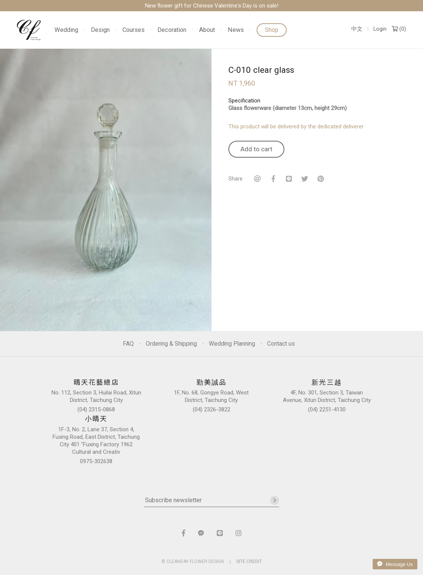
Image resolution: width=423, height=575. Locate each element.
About (207, 30)
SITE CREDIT (249, 561)
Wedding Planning (232, 343)
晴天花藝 (29, 30)
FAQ (128, 343)
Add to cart (256, 149)
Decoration (171, 30)
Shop (271, 29)
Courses (133, 30)
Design (100, 30)
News (236, 30)
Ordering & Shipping (171, 343)
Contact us (281, 343)
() (399, 29)
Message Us (395, 564)
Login (380, 29)
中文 (357, 29)
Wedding (66, 30)
